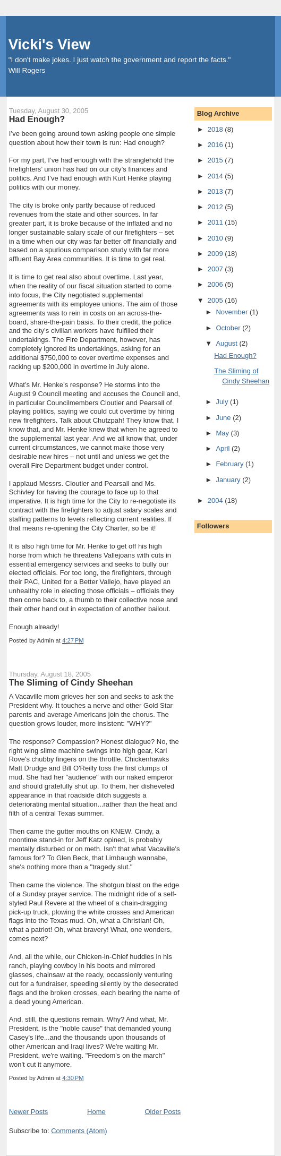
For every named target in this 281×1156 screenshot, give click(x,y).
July (223, 402)
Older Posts (162, 1112)
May (223, 433)
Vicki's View (49, 44)
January (229, 480)
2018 (216, 129)
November (233, 312)
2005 (216, 300)
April (224, 448)
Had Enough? (37, 119)
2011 (216, 222)
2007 (216, 269)
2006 (216, 284)
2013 (216, 191)
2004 (216, 500)
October (229, 328)
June (224, 418)
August (227, 343)
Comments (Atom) (79, 1131)
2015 (216, 160)
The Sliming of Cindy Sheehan (71, 682)
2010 (216, 238)
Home (96, 1112)
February (230, 464)
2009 (216, 254)
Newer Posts (28, 1112)
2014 (216, 176)
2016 (216, 145)
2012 (216, 207)
